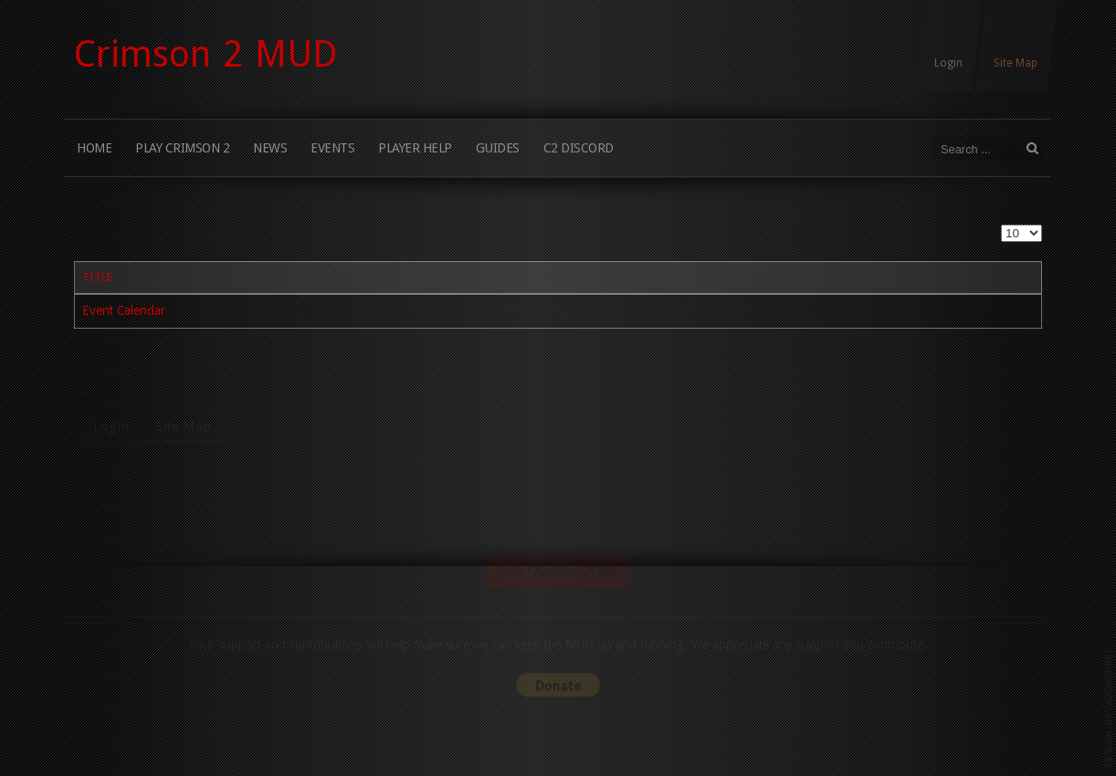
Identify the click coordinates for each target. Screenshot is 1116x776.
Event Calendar (123, 310)
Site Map (1015, 63)
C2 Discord (578, 148)
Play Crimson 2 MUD (558, 599)
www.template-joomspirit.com (1108, 707)
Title (97, 277)
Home (94, 148)
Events (332, 148)
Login (948, 63)
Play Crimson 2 (182, 148)
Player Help (415, 148)
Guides (498, 148)
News (270, 148)
